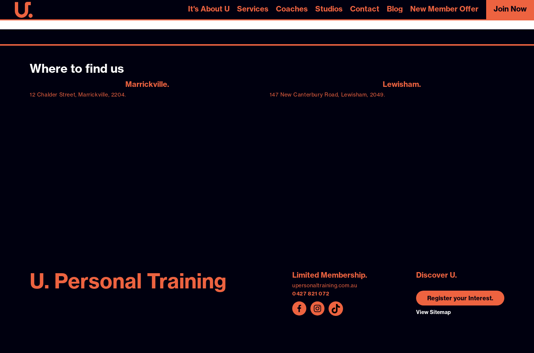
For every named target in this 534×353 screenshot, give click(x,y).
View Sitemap (433, 312)
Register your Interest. (460, 298)
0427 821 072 (310, 293)
